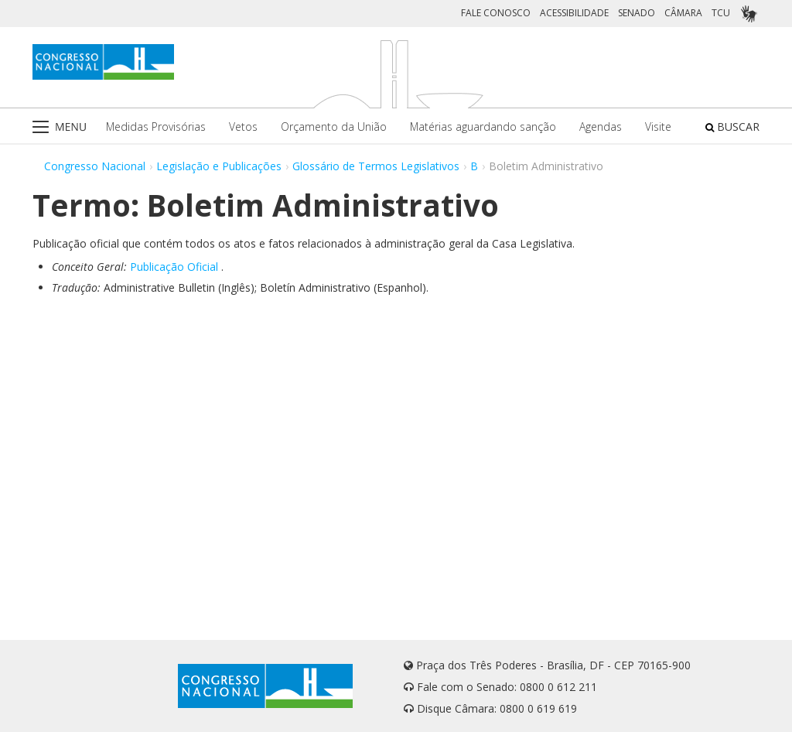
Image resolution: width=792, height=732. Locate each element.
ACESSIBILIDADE (574, 12)
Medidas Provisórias (156, 126)
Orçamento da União (334, 126)
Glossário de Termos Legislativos (375, 166)
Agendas (600, 126)
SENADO (636, 12)
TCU (721, 12)
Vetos (243, 126)
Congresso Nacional (94, 166)
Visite (658, 126)
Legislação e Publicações (219, 166)
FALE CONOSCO (496, 12)
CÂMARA (683, 12)
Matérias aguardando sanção (483, 126)
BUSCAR (732, 126)
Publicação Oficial (174, 266)
